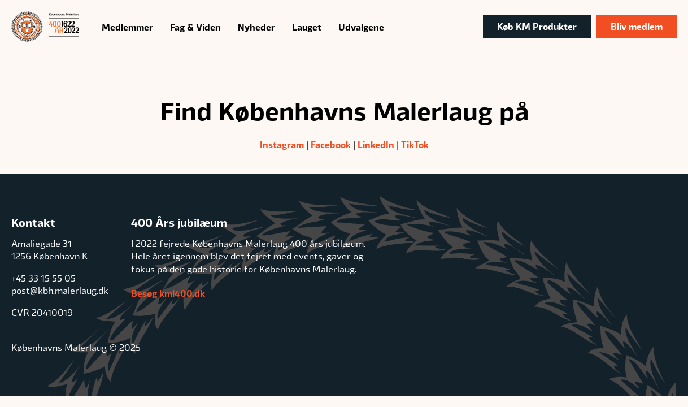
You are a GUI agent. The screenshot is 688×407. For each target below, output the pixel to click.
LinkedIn (376, 144)
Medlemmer (127, 26)
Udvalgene (361, 26)
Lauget (306, 26)
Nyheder (256, 26)
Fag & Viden (195, 26)
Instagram (282, 144)
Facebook (331, 144)
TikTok (415, 144)
